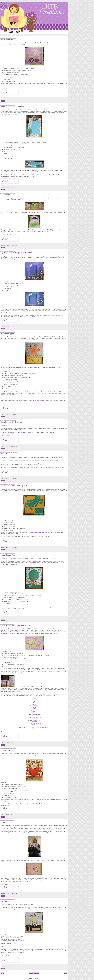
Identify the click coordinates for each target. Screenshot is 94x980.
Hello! (3, 822)
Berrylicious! (5, 750)
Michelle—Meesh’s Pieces (34, 723)
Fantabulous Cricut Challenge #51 (14, 486)
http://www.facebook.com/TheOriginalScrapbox (17, 432)
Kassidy (34, 724)
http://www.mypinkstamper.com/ (9, 631)
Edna (34, 716)
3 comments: (14, 478)
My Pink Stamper (8, 283)
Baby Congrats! (7, 39)
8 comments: (14, 98)
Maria (34, 729)
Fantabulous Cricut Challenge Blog (51, 174)
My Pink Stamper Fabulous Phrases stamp (14, 653)
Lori (34, 701)
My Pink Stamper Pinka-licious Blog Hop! (16, 625)
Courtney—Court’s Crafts (34, 726)
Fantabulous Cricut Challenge (17, 109)
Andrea (34, 707)
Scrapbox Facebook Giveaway (12, 422)
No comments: (14, 446)
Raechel (34, 708)
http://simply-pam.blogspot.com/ (14, 630)
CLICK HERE (45, 536)
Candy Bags (5, 195)
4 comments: (14, 245)
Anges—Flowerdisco (34, 705)
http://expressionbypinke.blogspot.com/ (35, 694)
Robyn (34, 698)
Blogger (37, 978)
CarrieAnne (34, 721)
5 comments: (14, 618)
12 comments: (14, 187)
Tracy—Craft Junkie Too (34, 718)
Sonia (34, 711)
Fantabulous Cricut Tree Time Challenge (30, 561)
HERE (54, 558)
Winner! (4, 454)
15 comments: (14, 966)
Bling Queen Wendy (34, 710)
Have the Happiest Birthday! (11, 334)
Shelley (34, 704)
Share (3, 101)
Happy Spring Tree (8, 555)
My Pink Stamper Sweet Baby (11, 68)
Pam (34, 713)
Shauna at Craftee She (34, 720)
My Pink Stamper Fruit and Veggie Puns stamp (15, 786)
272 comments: (14, 742)
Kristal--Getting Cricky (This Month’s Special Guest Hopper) (34, 727)
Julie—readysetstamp (34, 699)
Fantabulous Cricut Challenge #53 (14, 106)
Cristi (34, 702)
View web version (34, 976)
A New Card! (5, 901)
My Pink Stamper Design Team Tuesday (16, 253)
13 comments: (14, 326)
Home (34, 973)
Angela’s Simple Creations (34, 717)
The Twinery (16, 599)
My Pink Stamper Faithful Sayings (46, 230)
